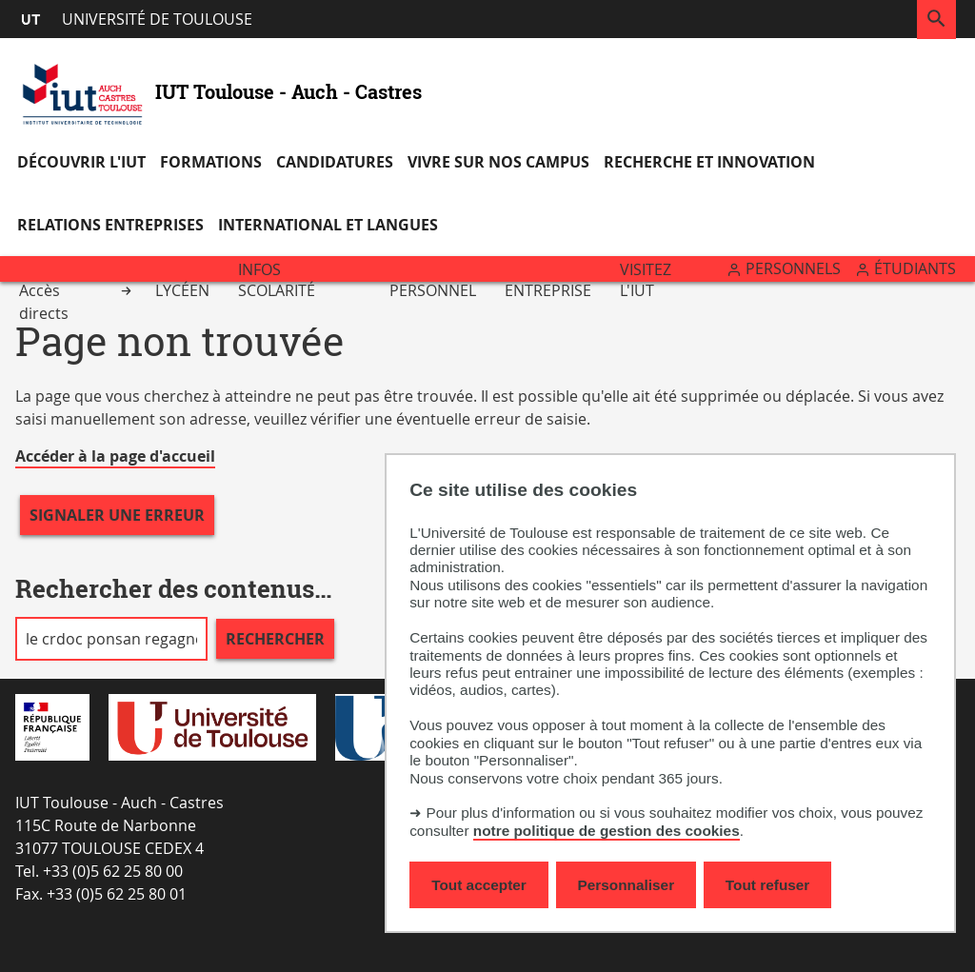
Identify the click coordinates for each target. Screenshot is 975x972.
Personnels (793, 268)
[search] (111, 639)
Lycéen (182, 290)
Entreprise (548, 290)
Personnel (432, 290)
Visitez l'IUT (645, 280)
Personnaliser (626, 885)
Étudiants (915, 268)
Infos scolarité (276, 280)
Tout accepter (479, 885)
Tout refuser (767, 885)
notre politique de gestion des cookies (606, 831)
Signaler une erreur (117, 515)
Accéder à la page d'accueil (115, 456)
